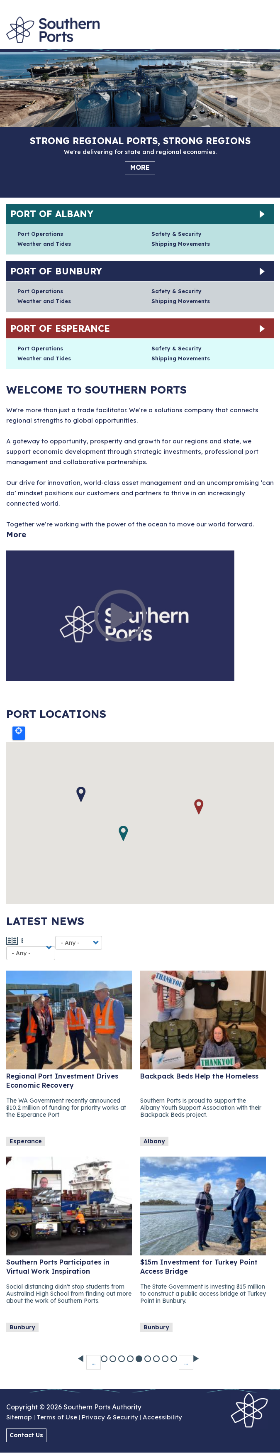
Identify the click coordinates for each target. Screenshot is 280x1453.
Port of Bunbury (56, 271)
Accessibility (162, 1417)
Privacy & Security (110, 1417)
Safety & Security (176, 233)
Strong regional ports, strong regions (140, 141)
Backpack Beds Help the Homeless (199, 1076)
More (140, 167)
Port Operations (40, 233)
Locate (18, 733)
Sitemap (19, 1417)
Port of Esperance (60, 328)
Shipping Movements (180, 243)
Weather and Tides (44, 243)
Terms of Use (57, 1417)
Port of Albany (51, 213)
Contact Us (26, 1435)
